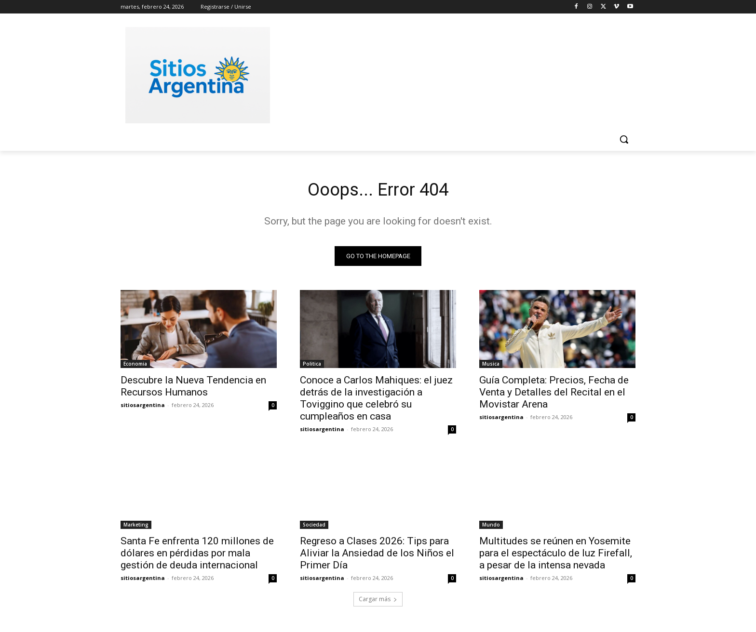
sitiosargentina (143, 407)
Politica (312, 366)
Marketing (135, 527)
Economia (135, 366)
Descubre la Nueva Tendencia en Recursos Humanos (193, 388)
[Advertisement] (450, 73)
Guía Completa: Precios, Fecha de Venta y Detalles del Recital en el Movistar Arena (554, 394)
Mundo (491, 527)
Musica (491, 366)
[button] (623, 139)
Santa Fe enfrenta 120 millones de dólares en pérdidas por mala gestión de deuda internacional (197, 555)
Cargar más (378, 601)
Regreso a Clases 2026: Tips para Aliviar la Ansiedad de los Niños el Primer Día (377, 555)
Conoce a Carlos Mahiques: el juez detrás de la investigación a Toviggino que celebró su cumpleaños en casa (376, 400)
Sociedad (314, 527)
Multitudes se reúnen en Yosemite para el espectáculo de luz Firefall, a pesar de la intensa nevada (555, 555)
